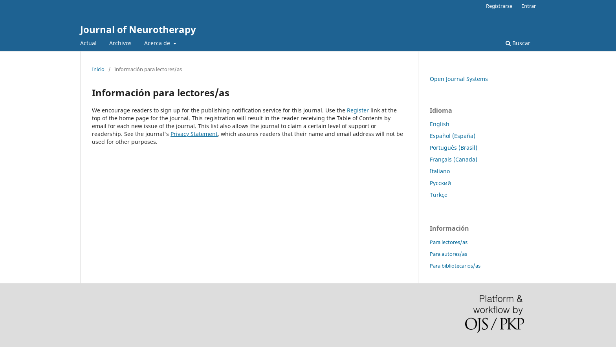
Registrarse (499, 5)
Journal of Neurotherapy (138, 29)
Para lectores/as (449, 242)
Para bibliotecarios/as (455, 265)
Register (358, 110)
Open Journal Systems (459, 79)
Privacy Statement (194, 134)
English (439, 124)
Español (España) (452, 136)
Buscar (518, 43)
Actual (88, 43)
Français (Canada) (453, 159)
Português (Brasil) (453, 147)
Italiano (440, 171)
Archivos (120, 43)
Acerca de (158, 43)
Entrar (528, 5)
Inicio (98, 69)
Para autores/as (448, 253)
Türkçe (438, 194)
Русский (440, 183)
